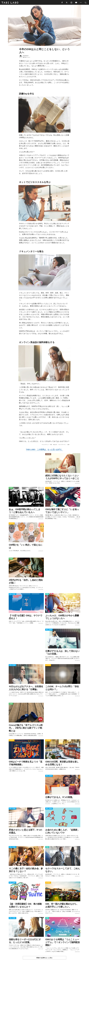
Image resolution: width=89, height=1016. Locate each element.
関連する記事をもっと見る (44, 958)
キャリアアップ (45, 444)
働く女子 (55, 444)
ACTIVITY (48, 488)
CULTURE (48, 454)
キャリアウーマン (62, 444)
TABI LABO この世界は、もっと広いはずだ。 (44, 450)
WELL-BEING (12, 594)
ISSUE (10, 488)
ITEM (47, 594)
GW (51, 444)
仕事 (68, 444)
